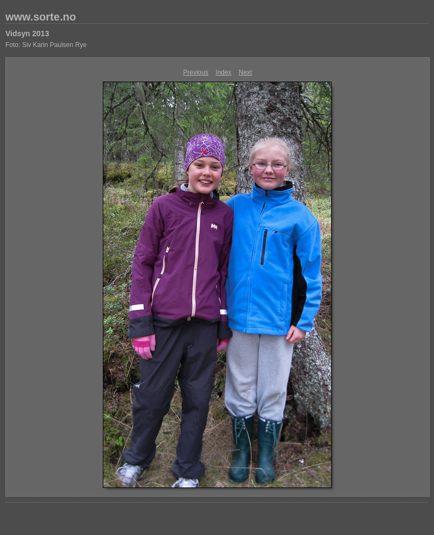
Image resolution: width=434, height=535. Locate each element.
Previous (195, 72)
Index (223, 72)
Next (245, 72)
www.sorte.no (40, 17)
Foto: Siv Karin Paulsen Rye (46, 45)
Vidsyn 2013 (27, 33)
